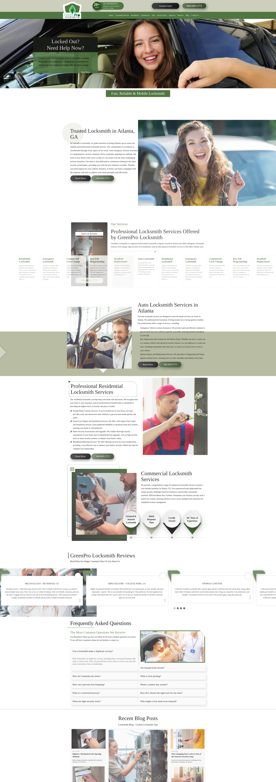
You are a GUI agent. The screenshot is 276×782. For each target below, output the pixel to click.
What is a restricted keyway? (86, 700)
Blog (187, 15)
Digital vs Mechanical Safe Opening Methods (87, 762)
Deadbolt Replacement (121, 278)
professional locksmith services (93, 154)
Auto (153, 15)
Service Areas (162, 15)
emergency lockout (121, 158)
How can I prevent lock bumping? (89, 691)
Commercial (145, 15)
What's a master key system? (154, 691)
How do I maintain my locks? (87, 683)
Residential (135, 15)
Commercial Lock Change (74, 278)
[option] (138, 53)
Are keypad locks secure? (152, 674)
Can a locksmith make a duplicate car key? (93, 658)
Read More (85, 73)
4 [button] (184, 623)
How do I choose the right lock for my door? (161, 700)
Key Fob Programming (98, 278)
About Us (172, 15)
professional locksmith (108, 410)
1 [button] (174, 623)
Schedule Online (165, 6)
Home (111, 15)
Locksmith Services (122, 15)
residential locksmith (82, 407)
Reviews (181, 15)
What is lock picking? (150, 683)
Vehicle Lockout (155, 335)
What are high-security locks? (87, 708)
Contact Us (195, 15)
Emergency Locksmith (49, 278)
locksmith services (152, 324)
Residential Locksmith (25, 278)
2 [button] (178, 623)
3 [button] (181, 623)
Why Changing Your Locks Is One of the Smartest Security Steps (186, 762)
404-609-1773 (194, 6)
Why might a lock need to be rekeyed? (158, 708)
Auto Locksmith (146, 277)
